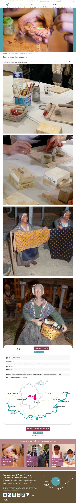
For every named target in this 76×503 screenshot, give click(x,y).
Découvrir (15, 4)
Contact (5, 487)
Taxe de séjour (15, 490)
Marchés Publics (7, 490)
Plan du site (34, 488)
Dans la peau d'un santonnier (26, 53)
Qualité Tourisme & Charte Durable (15, 488)
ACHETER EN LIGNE (41, 348)
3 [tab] (39, 469)
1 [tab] (34, 469)
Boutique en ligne (44, 1)
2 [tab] (37, 469)
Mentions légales (11, 487)
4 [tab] (41, 469)
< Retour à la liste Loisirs (38, 435)
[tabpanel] (12, 456)
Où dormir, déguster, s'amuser (56, 4)
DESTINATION (24, 4)
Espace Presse (26, 488)
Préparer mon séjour (35, 4)
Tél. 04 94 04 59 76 (39, 352)
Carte (58, 1)
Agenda (44, 4)
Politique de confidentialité (22, 487)
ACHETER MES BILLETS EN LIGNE (38, 429)
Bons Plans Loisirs (13, 53)
